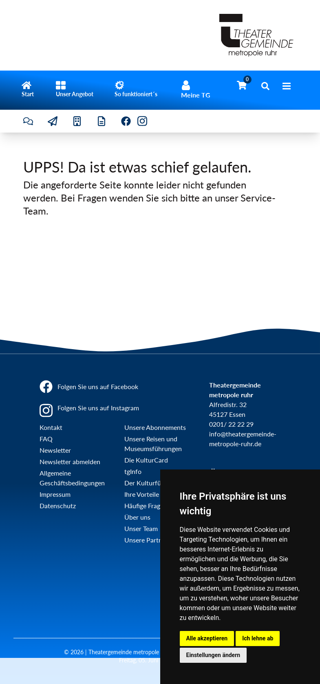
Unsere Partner (146, 540)
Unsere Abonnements (155, 427)
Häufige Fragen (145, 505)
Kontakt (51, 427)
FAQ (46, 439)
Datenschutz (58, 505)
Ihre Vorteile (141, 494)
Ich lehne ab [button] (257, 638)
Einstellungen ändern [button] (213, 655)
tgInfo (132, 471)
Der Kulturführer (148, 483)
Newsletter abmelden (70, 461)
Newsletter (55, 450)
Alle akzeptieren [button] (207, 638)
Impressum (55, 494)
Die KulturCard (146, 460)
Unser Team (141, 528)
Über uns (137, 517)
